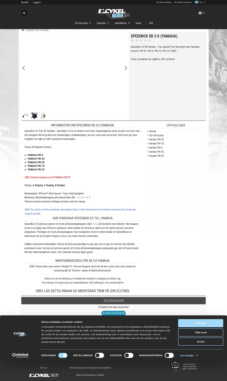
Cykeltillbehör (123, 23)
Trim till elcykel (84, 23)
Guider (138, 23)
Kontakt (24, 2)
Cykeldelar (104, 23)
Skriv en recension (114, 313)
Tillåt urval (201, 351)
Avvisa (200, 361)
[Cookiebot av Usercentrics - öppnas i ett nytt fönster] (20, 374)
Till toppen (113, 326)
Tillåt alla (201, 342)
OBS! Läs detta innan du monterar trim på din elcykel (83, 291)
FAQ (151, 23)
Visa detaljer (187, 374)
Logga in (37, 2)
